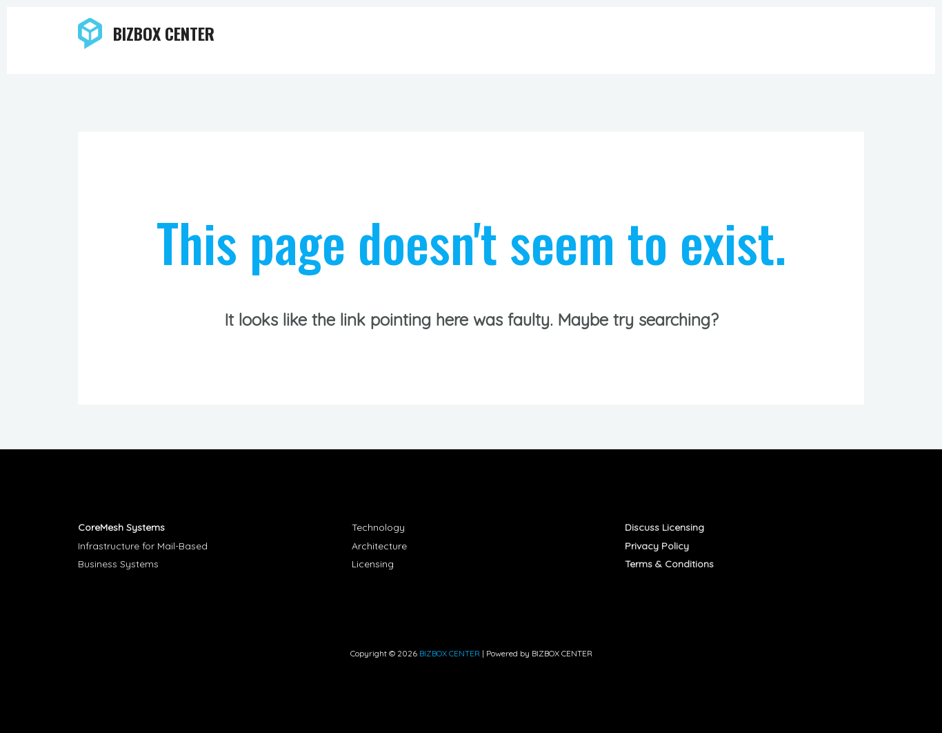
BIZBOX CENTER (163, 33)
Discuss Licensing (664, 527)
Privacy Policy (657, 546)
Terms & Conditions (669, 564)
